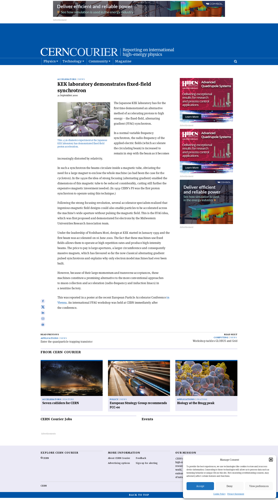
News (81, 81)
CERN (44, 488)
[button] (271, 459)
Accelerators (66, 81)
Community (98, 70)
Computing (221, 339)
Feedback (141, 460)
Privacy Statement (235, 494)
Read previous (50, 336)
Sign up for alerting (147, 465)
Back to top (139, 497)
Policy (114, 401)
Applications (49, 340)
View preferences (259, 486)
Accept (200, 486)
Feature (68, 401)
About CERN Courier (119, 460)
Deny (230, 486)
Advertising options (119, 465)
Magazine (123, 70)
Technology (72, 70)
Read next (230, 336)
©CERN (45, 460)
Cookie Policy (219, 494)
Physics (49, 70)
